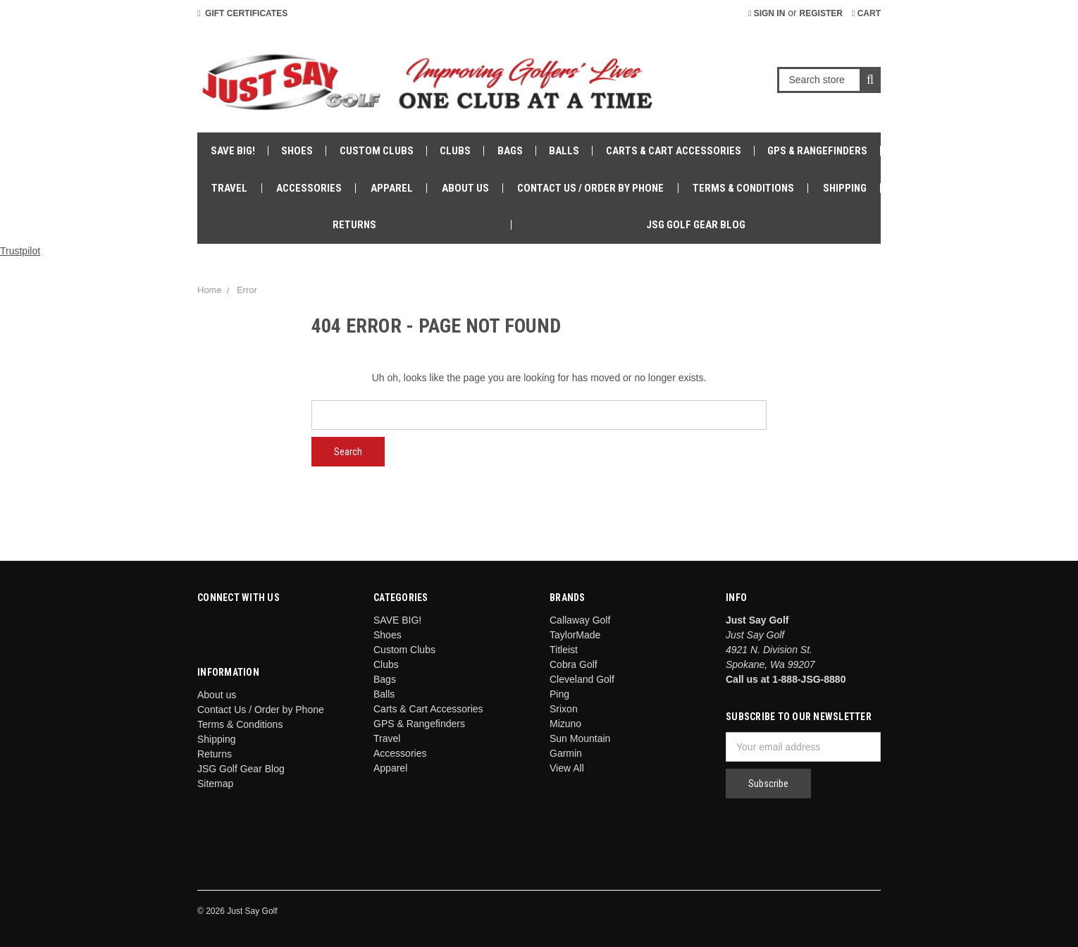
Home (209, 290)
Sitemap (215, 783)
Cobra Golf (573, 664)
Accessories (309, 188)
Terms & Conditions (743, 188)
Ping (559, 694)
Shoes (297, 150)
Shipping (845, 188)
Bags (510, 150)
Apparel (392, 188)
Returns (354, 224)
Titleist (564, 649)
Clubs (455, 150)
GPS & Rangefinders (817, 150)
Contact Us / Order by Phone (590, 188)
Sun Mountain (580, 738)
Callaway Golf (580, 620)
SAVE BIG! (233, 150)
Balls (564, 150)
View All (567, 768)
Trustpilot (20, 250)
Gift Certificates (242, 13)
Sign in (766, 13)
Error (247, 290)
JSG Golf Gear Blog (695, 224)
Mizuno (565, 723)
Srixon (564, 708)
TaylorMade (575, 634)
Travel (229, 188)
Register (821, 13)
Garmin (566, 753)
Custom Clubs (377, 150)
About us (465, 188)
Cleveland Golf (582, 679)
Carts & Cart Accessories (673, 150)
